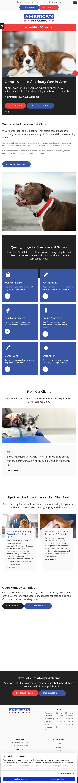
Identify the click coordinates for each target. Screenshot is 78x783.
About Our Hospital (15, 164)
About (58, 747)
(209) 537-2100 (56, 2)
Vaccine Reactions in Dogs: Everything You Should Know (19, 534)
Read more (11, 568)
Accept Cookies (57, 779)
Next (75, 73)
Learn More (7, 296)
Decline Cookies (20, 779)
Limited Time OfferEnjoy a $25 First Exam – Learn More (38, 27)
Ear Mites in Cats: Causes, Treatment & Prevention (57, 532)
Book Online (29, 7)
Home (58, 743)
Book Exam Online (24, 693)
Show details (65, 774)
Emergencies (49, 7)
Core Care (59, 750)
